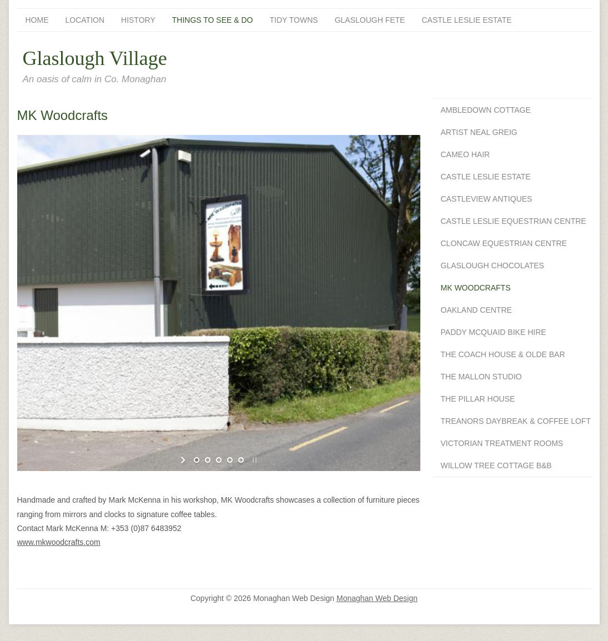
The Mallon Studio (481, 376)
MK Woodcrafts (476, 287)
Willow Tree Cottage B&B (496, 465)
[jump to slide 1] (196, 459)
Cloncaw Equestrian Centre (504, 243)
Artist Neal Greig (479, 132)
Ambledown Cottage (486, 110)
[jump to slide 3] (218, 459)
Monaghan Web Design (377, 598)
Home (37, 20)
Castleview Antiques (486, 198)
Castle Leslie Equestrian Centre (513, 221)
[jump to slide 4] (229, 459)
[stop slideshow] (253, 459)
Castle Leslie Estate (466, 20)
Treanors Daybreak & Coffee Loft (516, 421)
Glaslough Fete (370, 20)
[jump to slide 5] (241, 459)
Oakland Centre (476, 310)
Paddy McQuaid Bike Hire (493, 332)
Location (85, 20)
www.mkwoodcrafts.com (59, 542)
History (138, 20)
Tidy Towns (294, 20)
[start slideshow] (184, 459)
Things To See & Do (212, 20)
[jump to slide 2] (207, 459)
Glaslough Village (95, 58)
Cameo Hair (465, 154)
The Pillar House (478, 398)
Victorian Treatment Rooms (502, 443)
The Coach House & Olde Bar (503, 354)
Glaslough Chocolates (492, 265)
